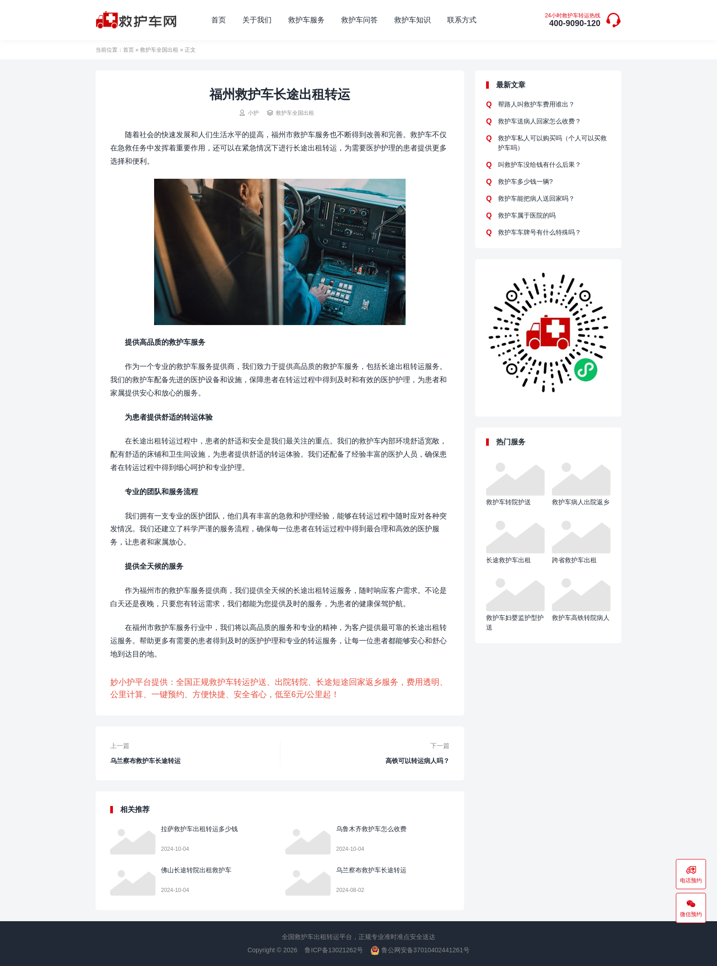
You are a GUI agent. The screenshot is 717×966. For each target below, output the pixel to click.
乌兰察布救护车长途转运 (145, 760)
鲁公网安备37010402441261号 (420, 950)
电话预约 (691, 874)
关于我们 (257, 20)
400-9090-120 (572, 20)
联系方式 (461, 20)
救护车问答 (359, 20)
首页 (218, 20)
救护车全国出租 (159, 50)
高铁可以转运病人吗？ (417, 760)
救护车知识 (412, 20)
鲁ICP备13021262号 (334, 950)
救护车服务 (306, 20)
